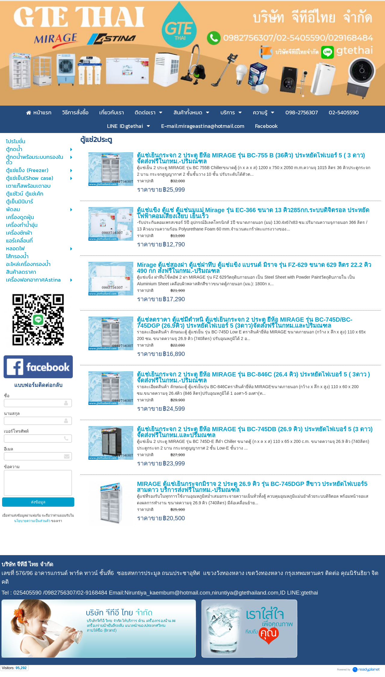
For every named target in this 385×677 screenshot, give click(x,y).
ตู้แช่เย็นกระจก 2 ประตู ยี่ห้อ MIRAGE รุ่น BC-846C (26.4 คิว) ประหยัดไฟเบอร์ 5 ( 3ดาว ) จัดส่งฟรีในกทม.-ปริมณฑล (253, 377)
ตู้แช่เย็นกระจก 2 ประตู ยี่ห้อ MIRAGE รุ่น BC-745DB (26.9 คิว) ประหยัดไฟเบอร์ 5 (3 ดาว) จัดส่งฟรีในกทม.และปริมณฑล (254, 432)
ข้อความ (12, 466)
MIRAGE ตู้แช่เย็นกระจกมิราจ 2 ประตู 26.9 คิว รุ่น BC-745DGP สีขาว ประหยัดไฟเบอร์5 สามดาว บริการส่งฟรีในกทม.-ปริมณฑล (252, 487)
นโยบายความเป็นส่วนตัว (32, 521)
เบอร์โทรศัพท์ (16, 431)
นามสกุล (12, 413)
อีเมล (8, 449)
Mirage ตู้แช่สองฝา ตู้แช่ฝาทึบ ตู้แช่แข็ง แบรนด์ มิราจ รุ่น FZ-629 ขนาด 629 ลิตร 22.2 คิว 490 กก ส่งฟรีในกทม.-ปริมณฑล (254, 267)
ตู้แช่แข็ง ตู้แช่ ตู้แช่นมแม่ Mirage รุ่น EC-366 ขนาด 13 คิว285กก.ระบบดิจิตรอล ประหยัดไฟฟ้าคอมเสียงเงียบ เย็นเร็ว (253, 213)
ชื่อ (6, 395)
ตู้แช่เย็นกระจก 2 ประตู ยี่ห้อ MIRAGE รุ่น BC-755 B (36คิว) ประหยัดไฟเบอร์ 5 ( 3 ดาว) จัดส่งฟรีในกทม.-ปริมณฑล (251, 158)
